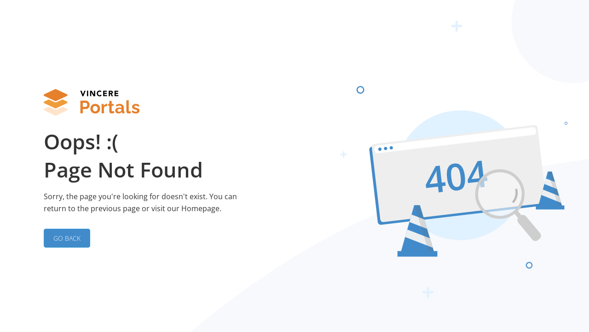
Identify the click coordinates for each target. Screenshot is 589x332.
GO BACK (67, 238)
